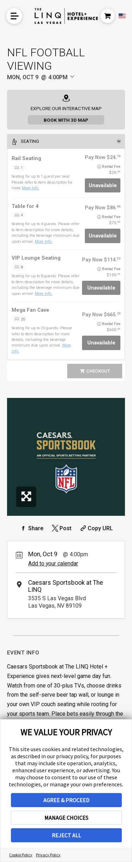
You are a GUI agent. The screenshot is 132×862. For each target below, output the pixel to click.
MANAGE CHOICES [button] (66, 817)
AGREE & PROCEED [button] (66, 800)
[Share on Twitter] (61, 528)
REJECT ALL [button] (66, 835)
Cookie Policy (20, 854)
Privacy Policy (48, 854)
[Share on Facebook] (31, 528)
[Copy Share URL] (95, 528)
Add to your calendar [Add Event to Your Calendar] (53, 563)
